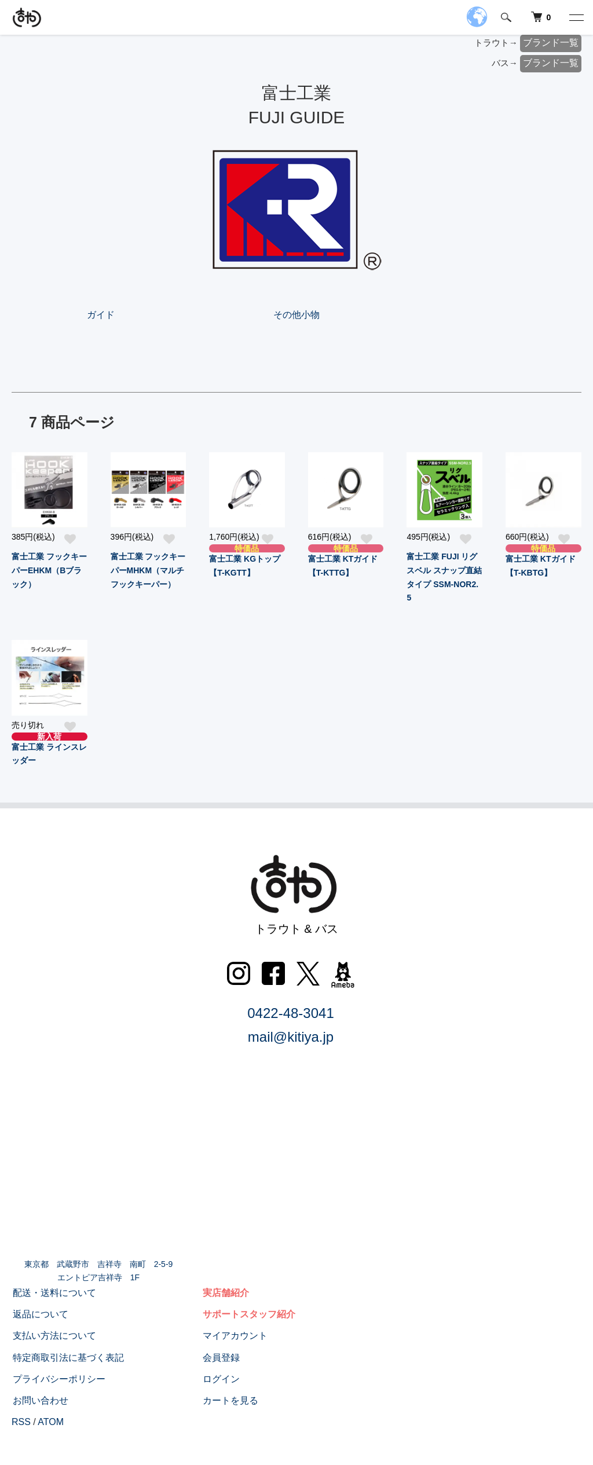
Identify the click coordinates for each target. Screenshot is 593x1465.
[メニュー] (575, 17)
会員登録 (220, 1358)
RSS (21, 1422)
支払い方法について (53, 1336)
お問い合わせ (39, 1400)
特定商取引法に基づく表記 (67, 1358)
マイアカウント (234, 1336)
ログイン (220, 1379)
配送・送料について (53, 1293)
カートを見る (229, 1400)
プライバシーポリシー (58, 1379)
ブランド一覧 (551, 42)
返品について (39, 1314)
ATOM (51, 1422)
